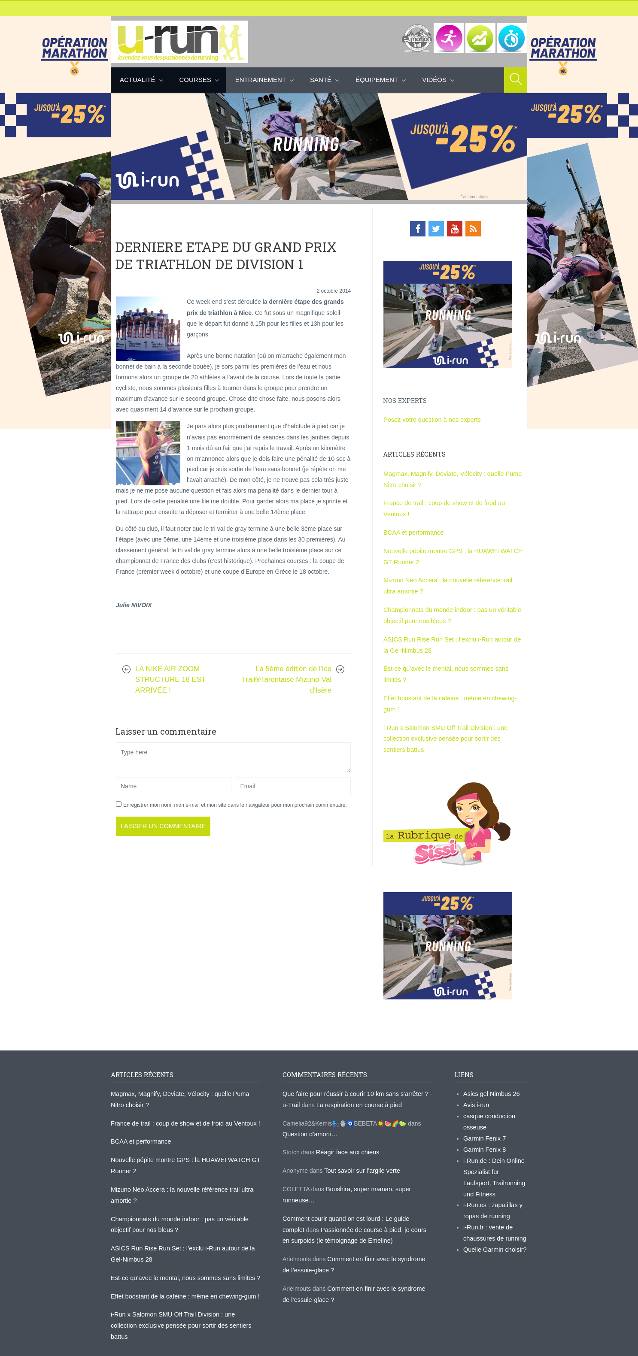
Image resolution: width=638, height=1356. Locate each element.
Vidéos (434, 79)
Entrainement (260, 79)
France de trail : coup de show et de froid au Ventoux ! (183, 1112)
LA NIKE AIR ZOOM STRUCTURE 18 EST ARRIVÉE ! (170, 689)
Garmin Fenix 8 (483, 1137)
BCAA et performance (412, 529)
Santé (320, 79)
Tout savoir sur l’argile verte (360, 1159)
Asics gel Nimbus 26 (490, 1083)
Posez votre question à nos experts (430, 418)
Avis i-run (475, 1094)
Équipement (376, 79)
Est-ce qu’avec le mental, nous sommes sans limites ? (183, 1262)
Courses (195, 79)
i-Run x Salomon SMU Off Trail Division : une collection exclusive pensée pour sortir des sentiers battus (451, 730)
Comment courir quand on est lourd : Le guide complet (355, 1205)
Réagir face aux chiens (346, 1141)
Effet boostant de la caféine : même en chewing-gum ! (182, 1280)
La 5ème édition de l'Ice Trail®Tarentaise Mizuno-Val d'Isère (286, 689)
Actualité (137, 79)
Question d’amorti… (309, 1123)
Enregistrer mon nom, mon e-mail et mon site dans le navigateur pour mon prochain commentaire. (235, 814)
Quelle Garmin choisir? (493, 1233)
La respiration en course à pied (357, 1094)
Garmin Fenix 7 (483, 1126)
